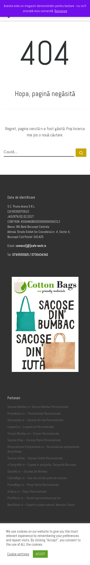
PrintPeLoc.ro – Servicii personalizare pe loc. (34, 498)
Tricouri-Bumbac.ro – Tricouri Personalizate (33, 434)
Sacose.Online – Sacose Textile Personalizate (35, 458)
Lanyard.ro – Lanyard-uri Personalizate (30, 427)
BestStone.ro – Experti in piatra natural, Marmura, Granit (41, 505)
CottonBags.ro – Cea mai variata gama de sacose (37, 478)
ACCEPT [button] (40, 554)
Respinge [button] (60, 11)
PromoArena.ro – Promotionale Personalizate (34, 414)
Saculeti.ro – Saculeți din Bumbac (27, 472)
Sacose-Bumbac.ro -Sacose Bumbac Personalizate (37, 407)
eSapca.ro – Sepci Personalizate (27, 492)
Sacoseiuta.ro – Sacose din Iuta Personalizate (35, 420)
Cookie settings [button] (18, 554)
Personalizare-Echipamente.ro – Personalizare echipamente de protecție (43, 449)
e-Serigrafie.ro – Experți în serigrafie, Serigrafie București (41, 465)
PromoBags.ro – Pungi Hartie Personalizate (33, 485)
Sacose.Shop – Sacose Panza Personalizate (34, 440)
